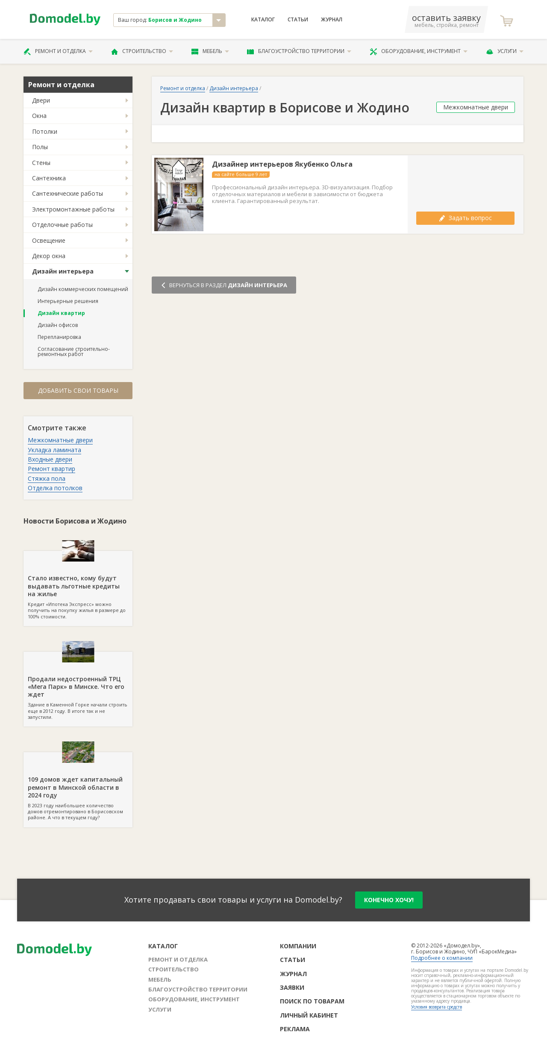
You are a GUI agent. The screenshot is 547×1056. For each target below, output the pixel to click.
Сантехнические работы (67, 193)
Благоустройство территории (299, 51)
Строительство (142, 51)
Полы (40, 147)
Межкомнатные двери (60, 440)
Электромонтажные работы (73, 209)
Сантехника (49, 178)
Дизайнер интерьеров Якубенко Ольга (282, 164)
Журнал (331, 19)
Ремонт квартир (51, 469)
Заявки (292, 987)
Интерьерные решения (68, 301)
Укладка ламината (54, 450)
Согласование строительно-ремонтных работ (74, 351)
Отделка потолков (55, 488)
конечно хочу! (389, 900)
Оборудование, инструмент (419, 51)
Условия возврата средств (436, 1007)
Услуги (504, 51)
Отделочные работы (62, 225)
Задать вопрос (465, 218)
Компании (298, 946)
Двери (41, 100)
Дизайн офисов (58, 325)
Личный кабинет (309, 1015)
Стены (41, 163)
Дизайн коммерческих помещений (83, 289)
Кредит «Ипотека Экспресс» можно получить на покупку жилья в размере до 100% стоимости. (78, 585)
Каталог (263, 19)
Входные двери (50, 459)
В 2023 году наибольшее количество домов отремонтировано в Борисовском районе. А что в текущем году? (78, 786)
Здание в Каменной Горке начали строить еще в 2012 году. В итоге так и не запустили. (78, 686)
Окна (39, 116)
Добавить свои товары (78, 390)
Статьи (298, 19)
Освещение (48, 240)
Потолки (44, 131)
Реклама (295, 1029)
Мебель (210, 51)
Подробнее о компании (442, 958)
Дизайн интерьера (63, 271)
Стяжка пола (46, 478)
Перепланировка (59, 337)
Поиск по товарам (312, 1001)
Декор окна (48, 256)
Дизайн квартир (61, 313)
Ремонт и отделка (58, 51)
